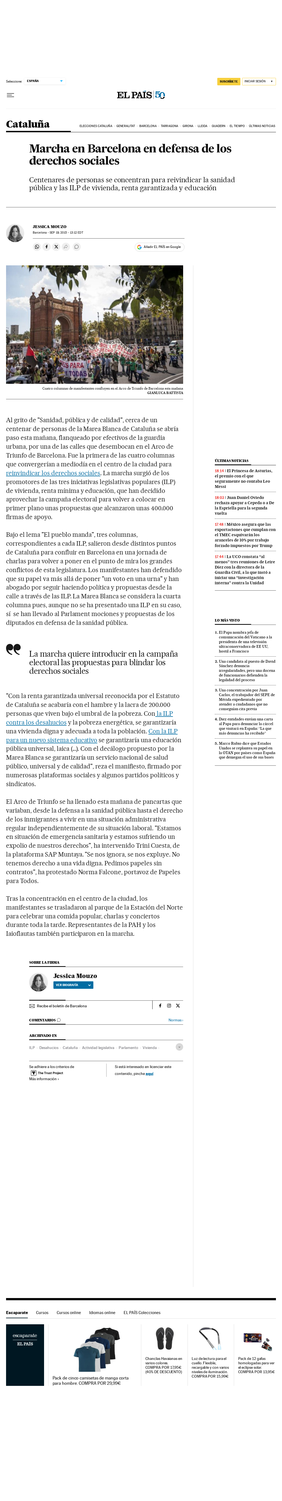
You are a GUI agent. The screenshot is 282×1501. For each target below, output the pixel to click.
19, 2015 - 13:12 (66, 232)
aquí (149, 1073)
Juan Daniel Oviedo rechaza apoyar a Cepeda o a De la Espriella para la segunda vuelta (244, 505)
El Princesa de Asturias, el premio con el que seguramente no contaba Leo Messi (243, 478)
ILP (32, 1047)
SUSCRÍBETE (229, 81)
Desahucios (48, 1047)
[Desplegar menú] (10, 95)
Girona (188, 126)
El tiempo (237, 126)
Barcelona (148, 126)
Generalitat (125, 126)
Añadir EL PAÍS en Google (162, 247)
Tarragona (169, 126)
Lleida (203, 126)
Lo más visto (227, 620)
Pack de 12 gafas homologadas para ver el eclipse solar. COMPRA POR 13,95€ (256, 1365)
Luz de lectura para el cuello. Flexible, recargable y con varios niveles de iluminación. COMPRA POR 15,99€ (210, 1367)
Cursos (42, 1312)
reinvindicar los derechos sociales (53, 473)
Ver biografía (73, 985)
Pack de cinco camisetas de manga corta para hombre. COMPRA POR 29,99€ (91, 1381)
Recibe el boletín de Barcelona (62, 1006)
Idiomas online (102, 1312)
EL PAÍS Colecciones (142, 1312)
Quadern (219, 126)
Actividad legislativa (98, 1047)
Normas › (176, 1020)
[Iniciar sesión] (259, 81)
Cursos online (69, 1312)
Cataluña (28, 124)
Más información (44, 1079)
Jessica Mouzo (49, 226)
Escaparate (17, 1312)
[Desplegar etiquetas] (179, 1047)
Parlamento (128, 1047)
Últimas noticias (262, 126)
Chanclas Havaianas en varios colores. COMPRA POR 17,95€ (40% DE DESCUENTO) (163, 1365)
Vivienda (150, 1047)
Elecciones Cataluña (96, 126)
